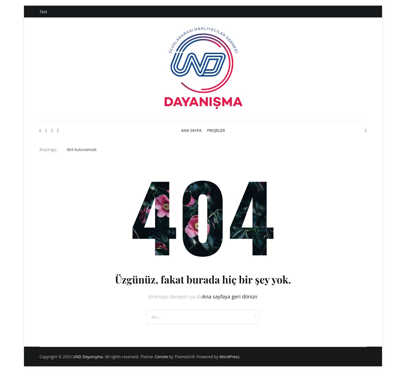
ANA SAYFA (191, 130)
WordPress (229, 356)
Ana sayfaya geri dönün (229, 296)
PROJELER (216, 130)
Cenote (161, 356)
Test (43, 11)
